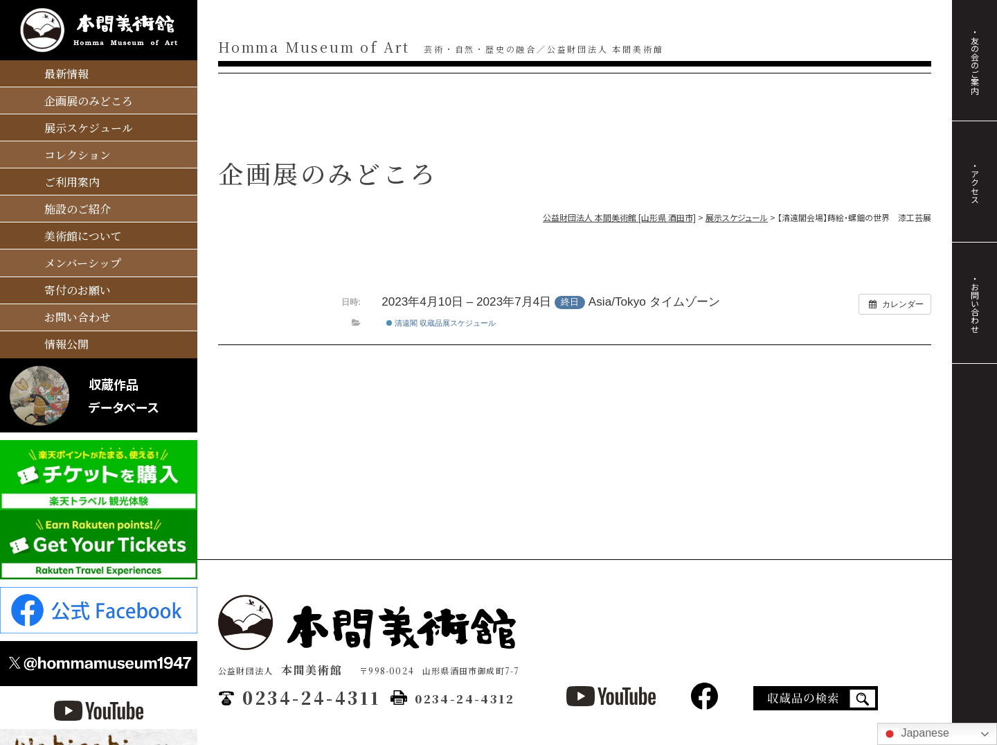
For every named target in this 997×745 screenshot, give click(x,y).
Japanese (915, 734)
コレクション (77, 155)
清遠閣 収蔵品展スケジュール (441, 323)
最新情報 (66, 74)
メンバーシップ (82, 263)
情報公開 (66, 344)
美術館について (83, 236)
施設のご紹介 (77, 209)
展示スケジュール (88, 128)
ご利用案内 (72, 182)
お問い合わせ (77, 317)
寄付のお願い (77, 290)
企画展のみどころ (88, 101)
